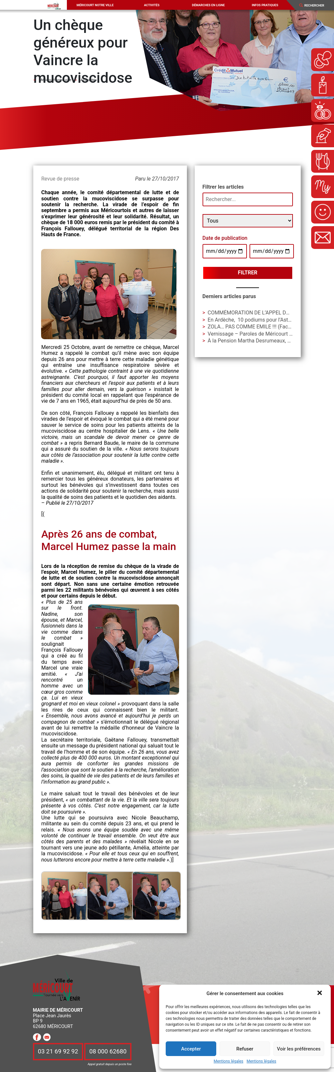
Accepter (191, 1049)
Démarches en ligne (208, 5)
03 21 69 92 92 (58, 1051)
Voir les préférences (299, 1049)
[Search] (317, 5)
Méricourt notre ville (95, 5)
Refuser (244, 1049)
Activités (151, 5)
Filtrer (247, 272)
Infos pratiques (265, 5)
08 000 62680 (108, 1051)
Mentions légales (228, 1061)
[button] (320, 993)
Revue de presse (60, 179)
